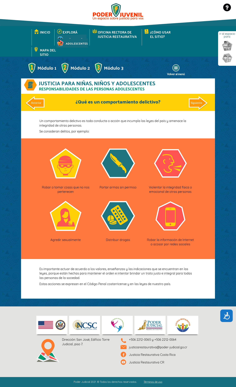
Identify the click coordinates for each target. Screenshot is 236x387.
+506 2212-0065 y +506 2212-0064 (152, 339)
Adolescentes (77, 43)
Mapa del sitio (48, 52)
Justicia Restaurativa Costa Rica (152, 355)
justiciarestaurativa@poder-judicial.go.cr (158, 347)
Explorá (70, 32)
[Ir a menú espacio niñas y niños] (227, 58)
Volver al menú (176, 74)
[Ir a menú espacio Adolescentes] (227, 46)
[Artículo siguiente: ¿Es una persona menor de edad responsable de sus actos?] (197, 104)
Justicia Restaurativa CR (146, 362)
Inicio (45, 32)
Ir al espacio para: (227, 35)
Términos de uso (153, 381)
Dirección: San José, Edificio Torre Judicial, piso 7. (86, 342)
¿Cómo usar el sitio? (160, 34)
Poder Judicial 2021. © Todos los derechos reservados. (118, 381)
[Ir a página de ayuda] (227, 7)
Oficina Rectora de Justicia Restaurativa (117, 34)
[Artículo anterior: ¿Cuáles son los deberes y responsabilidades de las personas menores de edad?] (37, 104)
